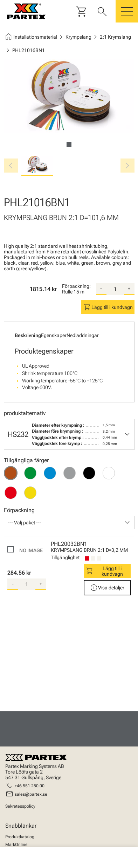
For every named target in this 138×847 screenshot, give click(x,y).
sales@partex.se (31, 794)
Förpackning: (76, 286)
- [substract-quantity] (101, 288)
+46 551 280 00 (29, 785)
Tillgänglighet (65, 557)
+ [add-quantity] (129, 288)
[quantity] (115, 289)
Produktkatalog (19, 836)
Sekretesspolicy (20, 806)
